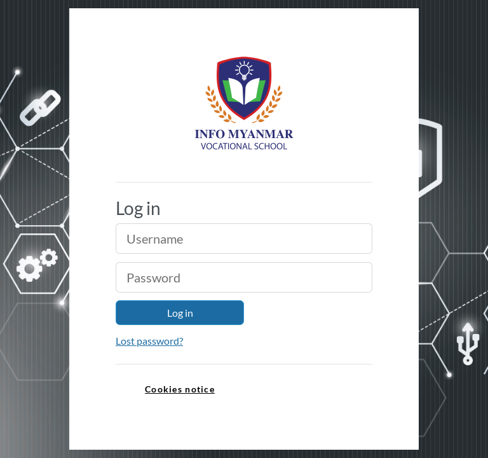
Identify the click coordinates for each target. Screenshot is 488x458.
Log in (180, 313)
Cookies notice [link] (180, 389)
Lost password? (149, 341)
